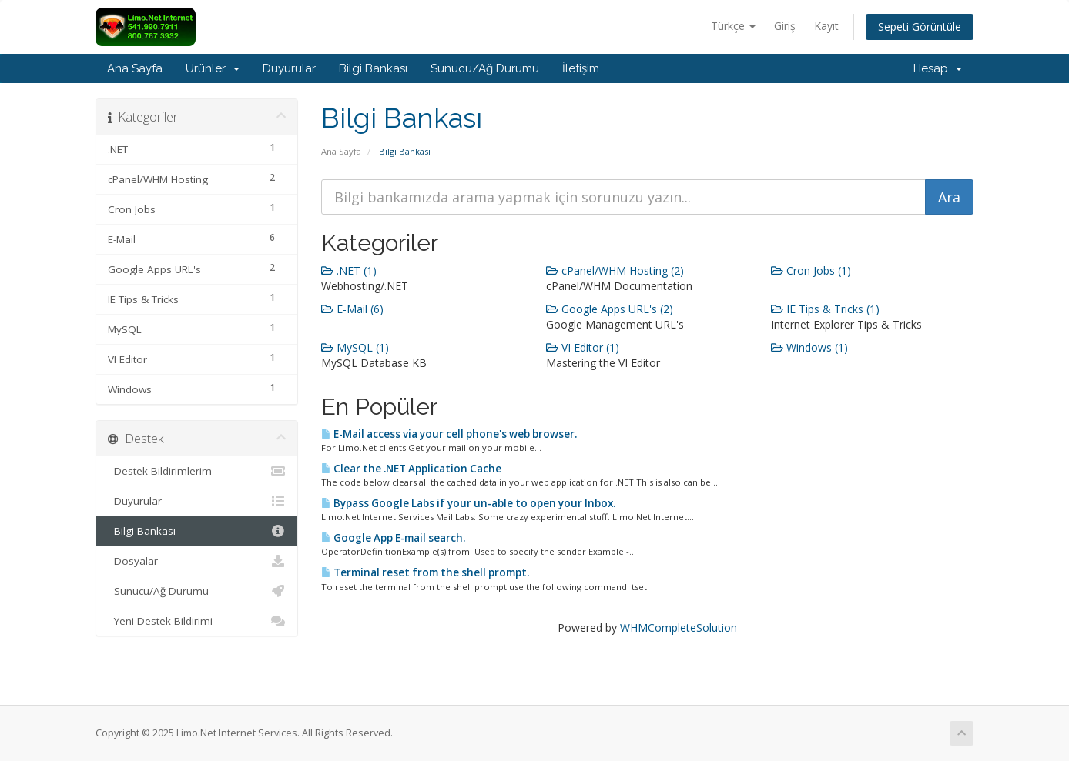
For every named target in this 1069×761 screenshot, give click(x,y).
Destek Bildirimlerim (197, 471)
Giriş (785, 25)
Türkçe (733, 25)
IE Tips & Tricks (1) (825, 309)
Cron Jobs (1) (811, 270)
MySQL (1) (355, 347)
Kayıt (826, 25)
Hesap (937, 68)
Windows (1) (809, 347)
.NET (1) (349, 270)
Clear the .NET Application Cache (411, 469)
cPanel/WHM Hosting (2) (615, 270)
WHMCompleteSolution (678, 627)
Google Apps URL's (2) (609, 309)
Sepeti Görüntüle (919, 26)
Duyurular (289, 68)
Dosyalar (197, 561)
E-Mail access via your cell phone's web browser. (449, 434)
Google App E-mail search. (393, 538)
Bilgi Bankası (373, 68)
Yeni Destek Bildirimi (197, 621)
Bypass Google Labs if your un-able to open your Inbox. (468, 503)
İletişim (580, 68)
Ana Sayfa (135, 68)
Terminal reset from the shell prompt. (425, 572)
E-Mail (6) (352, 309)
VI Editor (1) (582, 347)
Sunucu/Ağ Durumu (485, 68)
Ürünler (213, 68)
